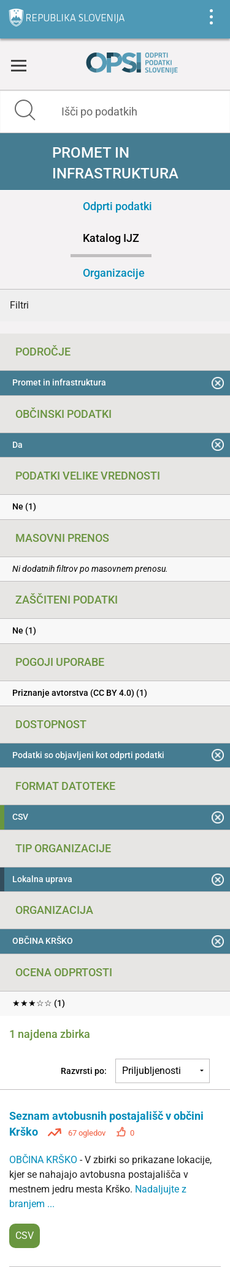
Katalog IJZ (111, 238)
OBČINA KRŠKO (44, 1160)
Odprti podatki (117, 206)
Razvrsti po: (84, 1071)
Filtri (19, 305)
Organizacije (114, 272)
